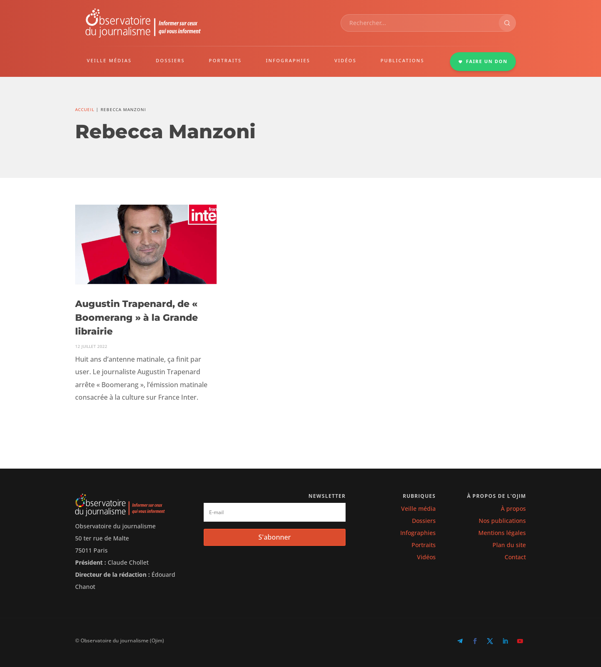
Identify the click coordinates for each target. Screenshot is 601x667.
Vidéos (426, 557)
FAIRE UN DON (483, 61)
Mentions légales (502, 533)
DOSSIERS (170, 60)
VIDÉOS (345, 60)
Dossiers (424, 521)
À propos (513, 508)
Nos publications (502, 521)
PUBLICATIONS (402, 60)
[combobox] (420, 23)
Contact (515, 557)
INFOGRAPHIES (288, 60)
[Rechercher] (507, 23)
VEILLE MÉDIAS (109, 60)
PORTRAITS (225, 60)
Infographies (418, 533)
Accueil (84, 109)
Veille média (418, 508)
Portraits (424, 545)
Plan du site (509, 545)
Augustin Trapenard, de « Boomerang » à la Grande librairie (136, 317)
